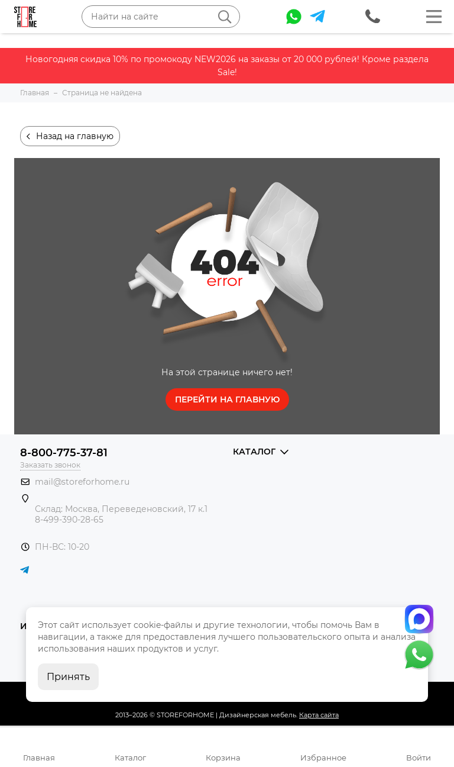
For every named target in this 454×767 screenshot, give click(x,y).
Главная (39, 757)
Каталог (130, 757)
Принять (68, 676)
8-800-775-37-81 (64, 452)
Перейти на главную (227, 399)
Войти (418, 757)
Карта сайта (319, 715)
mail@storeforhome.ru (82, 481)
